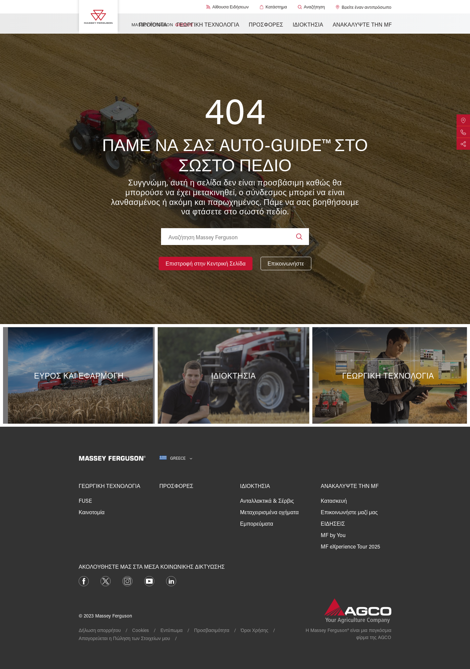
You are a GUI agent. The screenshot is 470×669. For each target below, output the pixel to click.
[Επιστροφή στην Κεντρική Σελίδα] (205, 263)
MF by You (333, 534)
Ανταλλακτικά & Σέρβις (267, 500)
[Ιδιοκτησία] (235, 375)
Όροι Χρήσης (254, 630)
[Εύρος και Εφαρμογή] (80, 375)
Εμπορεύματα (256, 523)
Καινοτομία (92, 512)
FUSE (85, 500)
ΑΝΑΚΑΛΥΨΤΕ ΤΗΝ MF (362, 24)
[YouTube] (149, 580)
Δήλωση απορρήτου (100, 630)
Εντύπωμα (171, 630)
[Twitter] (106, 580)
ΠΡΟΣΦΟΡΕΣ (266, 24)
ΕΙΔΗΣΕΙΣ (333, 523)
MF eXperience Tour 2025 (350, 546)
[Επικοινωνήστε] (286, 263)
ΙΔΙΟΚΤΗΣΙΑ (307, 24)
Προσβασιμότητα (211, 630)
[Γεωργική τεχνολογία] (389, 375)
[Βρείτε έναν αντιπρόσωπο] (363, 6)
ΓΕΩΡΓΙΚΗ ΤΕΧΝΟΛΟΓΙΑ (208, 24)
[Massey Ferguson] (98, 17)
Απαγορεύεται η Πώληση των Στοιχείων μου (124, 638)
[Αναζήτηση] (311, 6)
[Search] (299, 237)
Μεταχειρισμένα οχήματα (269, 512)
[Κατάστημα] (273, 6)
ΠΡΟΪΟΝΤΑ (153, 24)
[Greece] (175, 458)
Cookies (140, 630)
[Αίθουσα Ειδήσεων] (227, 6)
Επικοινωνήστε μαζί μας (349, 512)
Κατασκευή (334, 500)
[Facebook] (84, 580)
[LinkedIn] (171, 580)
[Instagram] (127, 580)
